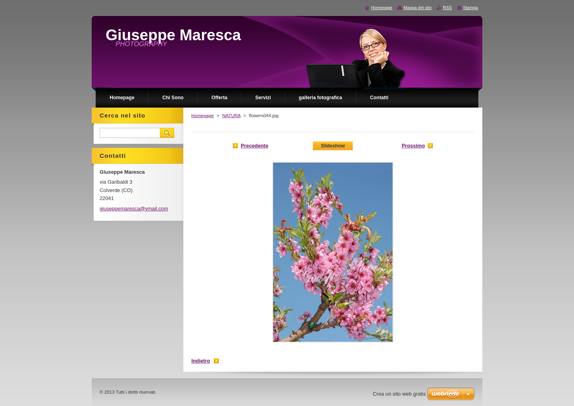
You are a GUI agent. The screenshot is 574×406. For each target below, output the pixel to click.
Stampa (470, 7)
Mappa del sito (417, 7)
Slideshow (333, 146)
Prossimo (413, 146)
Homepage (202, 115)
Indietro (200, 361)
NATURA (231, 115)
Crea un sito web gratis (399, 394)
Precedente (254, 146)
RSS (447, 7)
